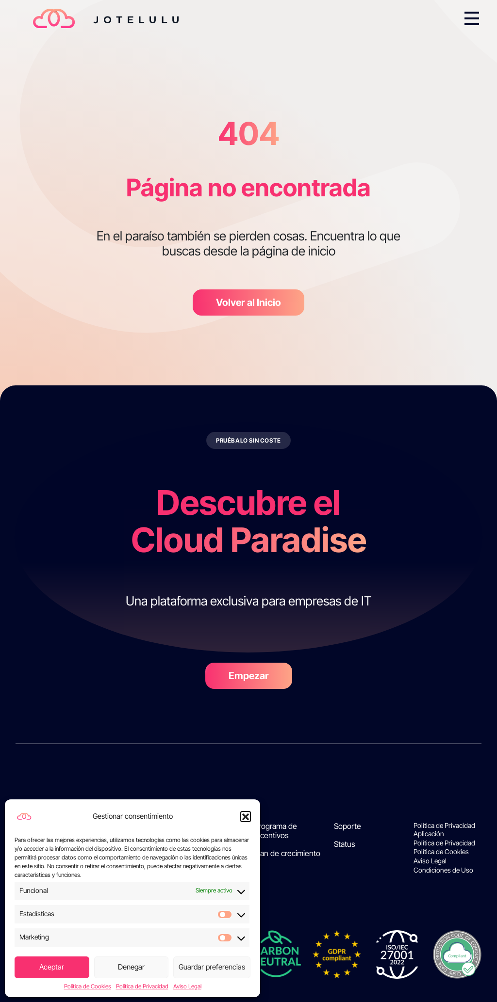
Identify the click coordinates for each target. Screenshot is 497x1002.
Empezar (249, 676)
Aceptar (51, 966)
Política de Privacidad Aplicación (444, 830)
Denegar (131, 966)
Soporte (347, 826)
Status (344, 844)
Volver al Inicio (248, 302)
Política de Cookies (87, 986)
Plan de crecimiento (287, 853)
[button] (245, 816)
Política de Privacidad (142, 986)
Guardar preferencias (212, 966)
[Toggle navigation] (471, 18)
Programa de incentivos (275, 831)
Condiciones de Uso (443, 870)
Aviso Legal (187, 986)
